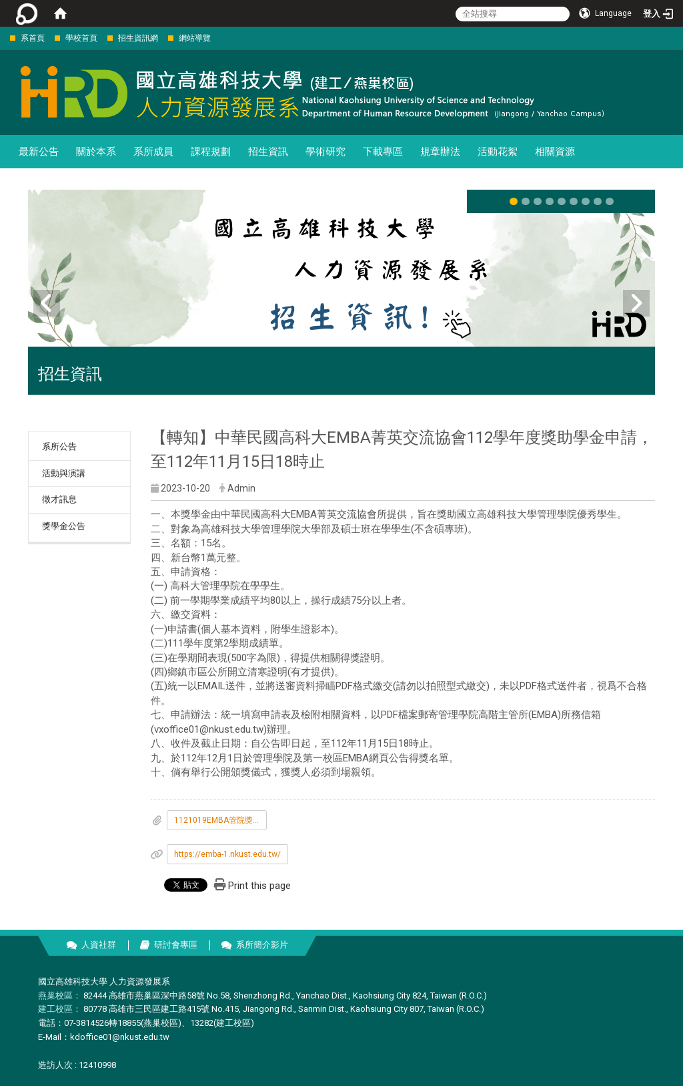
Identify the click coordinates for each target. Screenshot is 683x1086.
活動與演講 (63, 473)
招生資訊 (268, 152)
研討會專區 (175, 944)
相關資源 (555, 152)
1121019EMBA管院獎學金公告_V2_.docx (220, 820)
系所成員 (153, 152)
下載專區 (383, 152)
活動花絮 (498, 152)
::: (3, 38)
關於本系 (96, 152)
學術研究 (325, 152)
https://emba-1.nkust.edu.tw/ (227, 854)
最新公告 (39, 152)
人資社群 (98, 944)
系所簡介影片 (262, 944)
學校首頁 (81, 38)
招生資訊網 (138, 38)
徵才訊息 (59, 499)
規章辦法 (440, 152)
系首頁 (33, 38)
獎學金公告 (63, 526)
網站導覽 (195, 38)
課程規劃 (211, 152)
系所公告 (59, 446)
